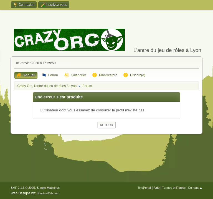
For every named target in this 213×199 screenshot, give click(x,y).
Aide (157, 187)
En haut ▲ (195, 187)
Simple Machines (48, 187)
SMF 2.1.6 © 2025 (23, 187)
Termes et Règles (174, 187)
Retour (106, 125)
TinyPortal (144, 187)
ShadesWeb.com (48, 193)
